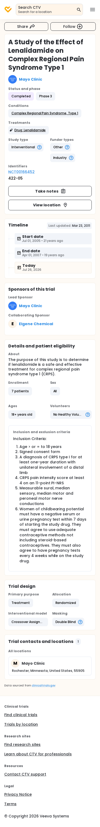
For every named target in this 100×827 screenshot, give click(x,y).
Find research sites (22, 744)
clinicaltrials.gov (43, 685)
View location (50, 205)
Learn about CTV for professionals (38, 754)
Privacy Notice (18, 794)
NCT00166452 (21, 171)
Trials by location (21, 724)
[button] (44, 113)
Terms (10, 804)
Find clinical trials (20, 714)
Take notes (50, 191)
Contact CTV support (25, 774)
